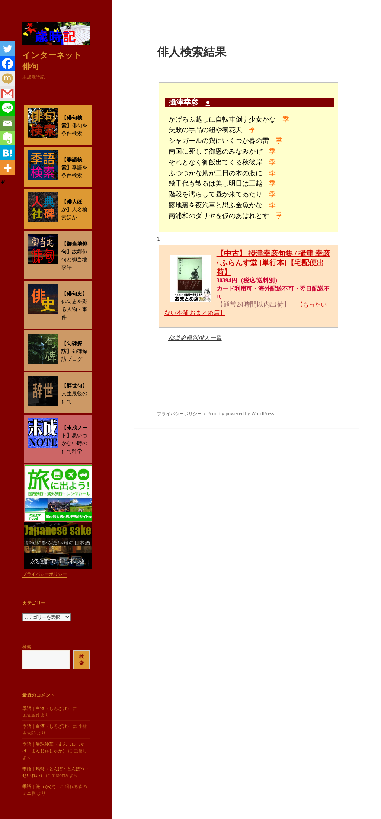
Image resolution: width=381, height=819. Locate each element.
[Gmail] (7, 93)
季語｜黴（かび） (40, 786)
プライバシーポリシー (44, 574)
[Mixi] (7, 78)
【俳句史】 (74, 293)
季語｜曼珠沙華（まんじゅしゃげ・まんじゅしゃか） (53, 747)
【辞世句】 (74, 385)
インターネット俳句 (52, 60)
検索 (26, 647)
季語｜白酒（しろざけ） (46, 708)
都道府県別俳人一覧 (195, 338)
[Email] (7, 123)
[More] (7, 167)
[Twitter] (7, 48)
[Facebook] (7, 63)
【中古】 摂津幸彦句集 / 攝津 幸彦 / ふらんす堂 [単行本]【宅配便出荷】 (273, 262)
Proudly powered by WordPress (240, 413)
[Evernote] (7, 138)
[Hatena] (7, 152)
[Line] (7, 108)
